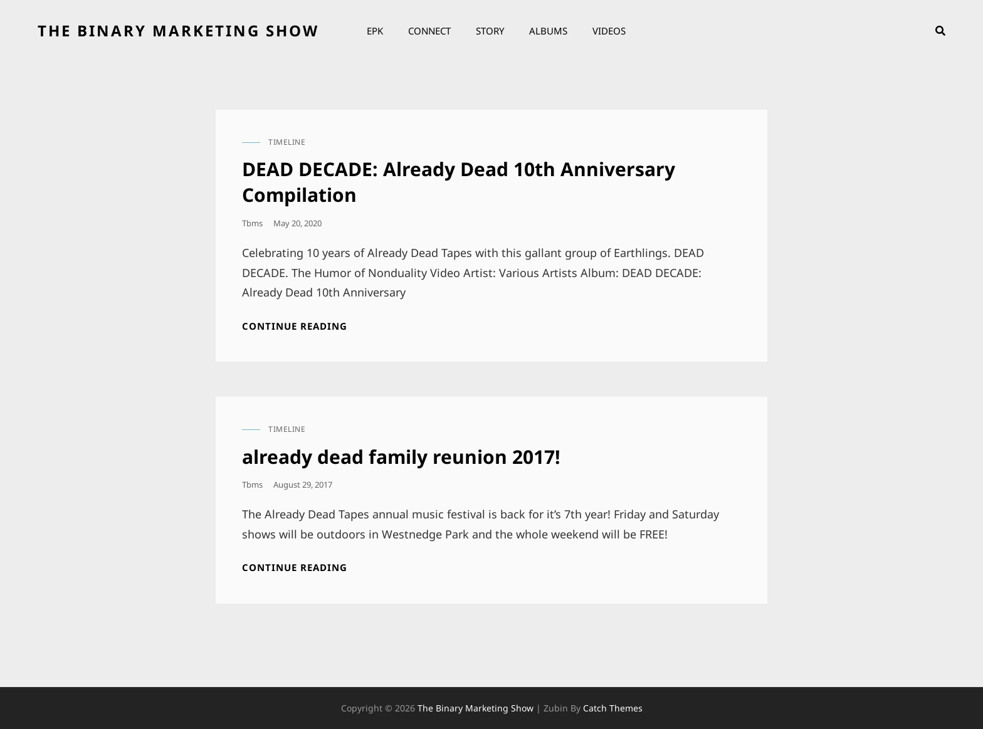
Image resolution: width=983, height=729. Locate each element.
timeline (286, 142)
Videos (609, 30)
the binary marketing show (178, 30)
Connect (429, 30)
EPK (375, 30)
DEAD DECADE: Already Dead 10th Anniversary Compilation (458, 181)
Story (490, 30)
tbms (252, 223)
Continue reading (294, 326)
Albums (548, 30)
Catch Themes (613, 708)
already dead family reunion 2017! (401, 456)
